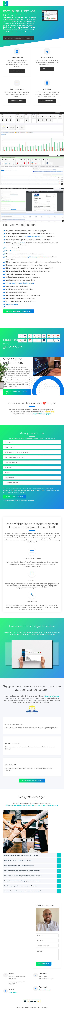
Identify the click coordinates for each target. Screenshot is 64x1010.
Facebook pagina (45, 414)
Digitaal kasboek (12, 305)
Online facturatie (17, 57)
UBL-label (47, 89)
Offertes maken (47, 57)
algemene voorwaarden (28, 500)
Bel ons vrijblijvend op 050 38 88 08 (32, 780)
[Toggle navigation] (59, 3)
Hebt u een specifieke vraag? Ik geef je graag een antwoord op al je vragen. (32, 805)
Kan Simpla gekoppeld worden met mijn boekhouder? (20, 886)
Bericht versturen (43, 963)
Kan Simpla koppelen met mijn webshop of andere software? (23, 876)
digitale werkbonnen (42, 257)
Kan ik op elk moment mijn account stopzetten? (19, 865)
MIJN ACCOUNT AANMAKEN (14, 496)
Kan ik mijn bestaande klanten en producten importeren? (22, 871)
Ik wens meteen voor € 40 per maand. (28, 488)
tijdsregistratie (29, 257)
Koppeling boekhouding (47, 100)
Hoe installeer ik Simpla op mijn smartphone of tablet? (21, 855)
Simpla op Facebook (45, 990)
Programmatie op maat (17, 100)
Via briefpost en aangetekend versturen (20, 283)
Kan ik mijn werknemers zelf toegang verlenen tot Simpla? (22, 881)
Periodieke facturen (13, 251)
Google (34, 414)
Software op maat (17, 89)
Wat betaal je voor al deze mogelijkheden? (18, 311)
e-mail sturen (13, 992)
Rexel (23, 243)
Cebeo (19, 243)
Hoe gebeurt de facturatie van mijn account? (18, 860)
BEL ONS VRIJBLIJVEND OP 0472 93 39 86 (16, 392)
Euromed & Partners (52, 696)
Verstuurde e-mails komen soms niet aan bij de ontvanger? (22, 891)
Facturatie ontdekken (16, 71)
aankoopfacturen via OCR (33, 237)
